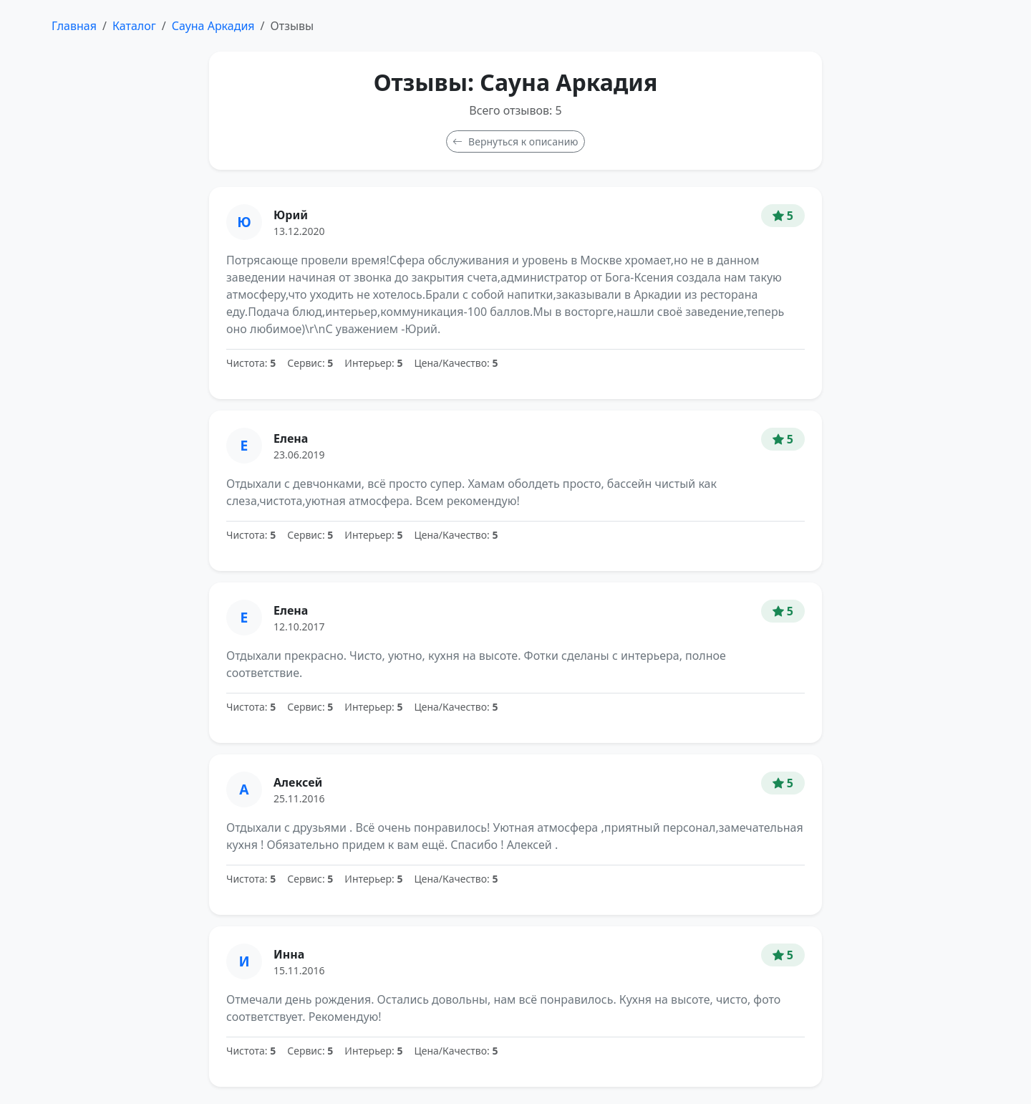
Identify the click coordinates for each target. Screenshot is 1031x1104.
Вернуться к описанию (515, 141)
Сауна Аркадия (213, 26)
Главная (74, 26)
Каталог (134, 26)
